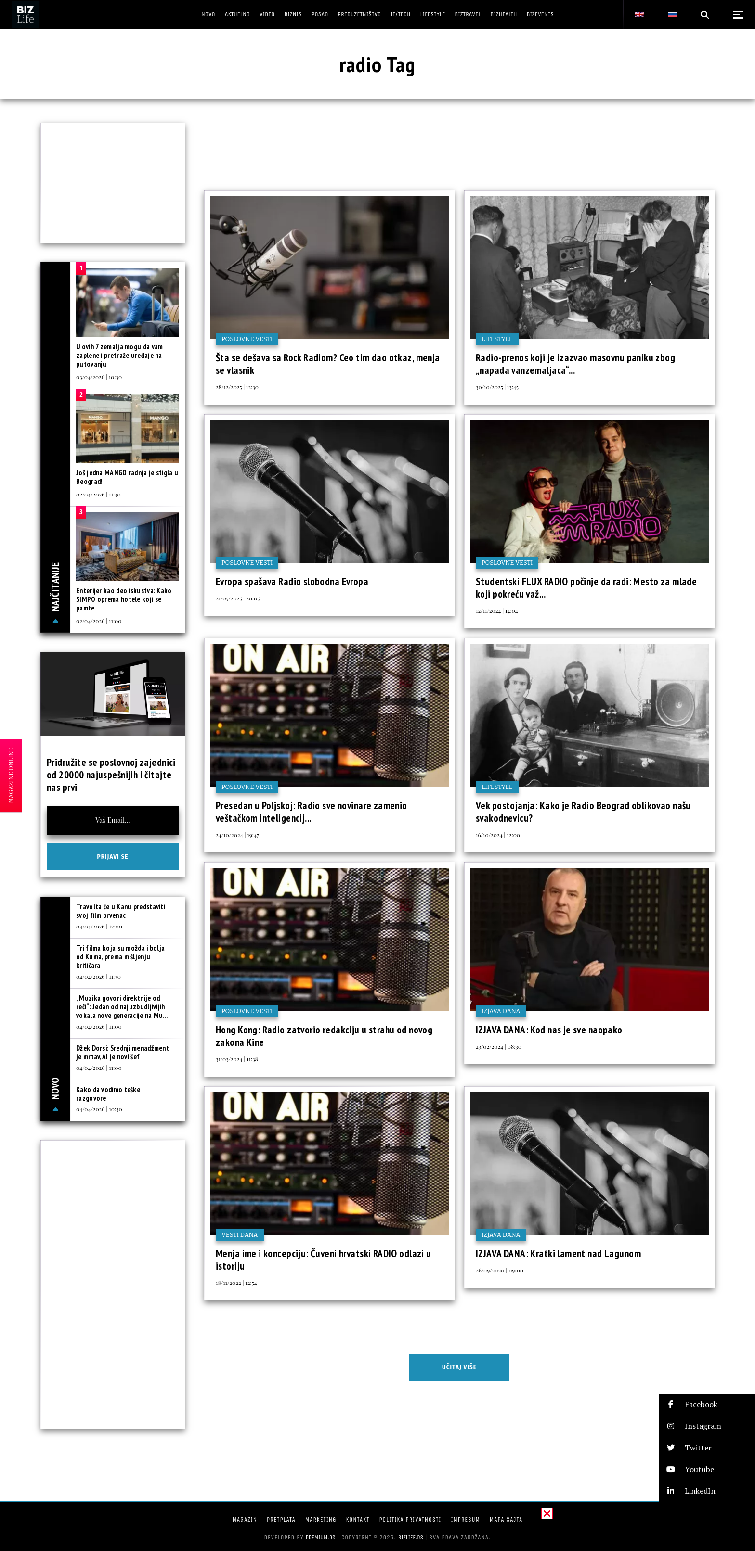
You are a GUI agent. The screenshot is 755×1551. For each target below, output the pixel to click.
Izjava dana (501, 1011)
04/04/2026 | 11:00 (99, 1026)
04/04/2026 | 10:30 (99, 1109)
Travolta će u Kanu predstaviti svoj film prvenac (120, 911)
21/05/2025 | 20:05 (238, 598)
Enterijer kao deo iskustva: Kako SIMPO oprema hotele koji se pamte (124, 599)
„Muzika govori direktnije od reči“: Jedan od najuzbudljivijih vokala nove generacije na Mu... (122, 1006)
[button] (707, 1404)
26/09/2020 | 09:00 (499, 1270)
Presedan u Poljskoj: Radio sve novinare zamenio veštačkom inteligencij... (311, 812)
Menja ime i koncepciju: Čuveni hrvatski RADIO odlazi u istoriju (323, 1259)
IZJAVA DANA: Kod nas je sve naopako (549, 1029)
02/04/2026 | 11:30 (98, 494)
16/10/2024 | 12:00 (498, 835)
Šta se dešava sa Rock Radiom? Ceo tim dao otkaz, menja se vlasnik (328, 364)
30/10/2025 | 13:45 (497, 387)
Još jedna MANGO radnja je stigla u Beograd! (127, 477)
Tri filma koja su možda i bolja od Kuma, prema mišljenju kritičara (120, 956)
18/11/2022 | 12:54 (236, 1282)
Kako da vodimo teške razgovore (108, 1094)
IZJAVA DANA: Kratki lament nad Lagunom (558, 1253)
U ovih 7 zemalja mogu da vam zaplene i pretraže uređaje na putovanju (119, 355)
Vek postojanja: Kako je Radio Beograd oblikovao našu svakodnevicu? (583, 812)
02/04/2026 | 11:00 (98, 620)
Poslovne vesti (247, 339)
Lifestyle (497, 339)
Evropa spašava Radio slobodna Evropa (292, 581)
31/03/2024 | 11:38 (237, 1059)
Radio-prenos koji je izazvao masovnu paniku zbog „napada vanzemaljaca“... (575, 364)
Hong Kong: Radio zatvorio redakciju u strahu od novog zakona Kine (324, 1036)
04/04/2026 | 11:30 (98, 976)
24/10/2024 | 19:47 (237, 835)
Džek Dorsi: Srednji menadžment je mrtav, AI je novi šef (122, 1052)
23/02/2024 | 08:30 (498, 1046)
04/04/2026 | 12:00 (99, 926)
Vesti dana (239, 1234)
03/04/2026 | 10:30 (99, 377)
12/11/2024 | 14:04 (497, 610)
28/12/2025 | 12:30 (237, 387)
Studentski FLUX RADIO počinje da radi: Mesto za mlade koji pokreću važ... (586, 587)
